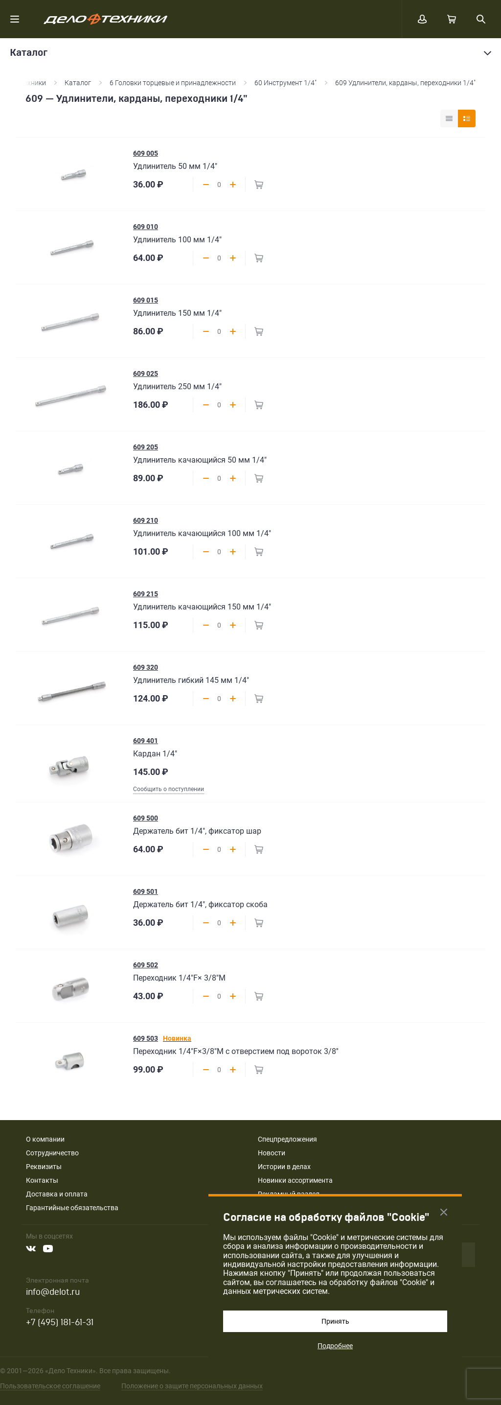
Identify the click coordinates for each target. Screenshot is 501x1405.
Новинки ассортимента (295, 1180)
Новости (271, 1153)
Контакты (42, 1180)
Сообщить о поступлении (168, 789)
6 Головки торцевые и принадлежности (173, 83)
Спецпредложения (287, 1139)
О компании (45, 1139)
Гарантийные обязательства (72, 1208)
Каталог (78, 83)
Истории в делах (284, 1167)
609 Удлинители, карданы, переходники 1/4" (405, 83)
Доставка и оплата (57, 1194)
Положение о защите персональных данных (192, 1386)
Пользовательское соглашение (50, 1386)
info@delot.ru (53, 1292)
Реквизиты (44, 1167)
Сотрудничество (52, 1153)
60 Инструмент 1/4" (285, 83)
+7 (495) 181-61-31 (59, 1322)
